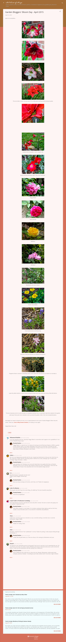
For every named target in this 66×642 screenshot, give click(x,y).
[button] (60, 11)
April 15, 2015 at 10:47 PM (26, 535)
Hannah (12, 543)
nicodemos (36, 637)
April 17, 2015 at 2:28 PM (25, 550)
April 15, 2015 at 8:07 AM (16, 473)
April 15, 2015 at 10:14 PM (17, 529)
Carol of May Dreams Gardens (21, 422)
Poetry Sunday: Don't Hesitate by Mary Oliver (16, 594)
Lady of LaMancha (14, 488)
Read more (57, 604)
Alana (11, 515)
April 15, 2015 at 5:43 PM (34, 500)
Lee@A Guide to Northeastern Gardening (20, 500)
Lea (11, 473)
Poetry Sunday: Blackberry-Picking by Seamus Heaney (18, 621)
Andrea (11, 455)
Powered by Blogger (33, 636)
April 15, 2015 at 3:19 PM (25, 492)
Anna (11, 529)
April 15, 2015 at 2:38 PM (23, 488)
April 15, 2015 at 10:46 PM (26, 521)
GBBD (9, 432)
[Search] (62, 3)
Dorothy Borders (17, 443)
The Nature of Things (14, 2)
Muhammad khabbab (15, 437)
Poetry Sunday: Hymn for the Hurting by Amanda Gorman (19, 608)
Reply (11, 452)
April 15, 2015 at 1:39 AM (17, 455)
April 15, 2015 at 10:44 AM (26, 462)
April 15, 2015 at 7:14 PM (25, 506)
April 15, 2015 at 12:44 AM (25, 437)
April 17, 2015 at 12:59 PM (18, 543)
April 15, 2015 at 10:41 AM (26, 443)
